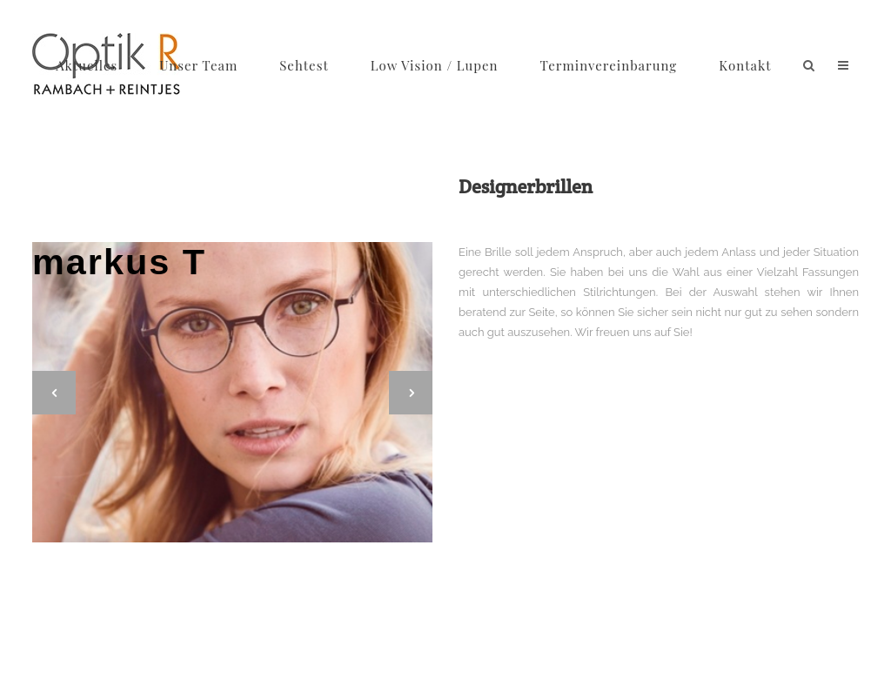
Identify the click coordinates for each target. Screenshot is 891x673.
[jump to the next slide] (410, 392)
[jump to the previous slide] (54, 392)
